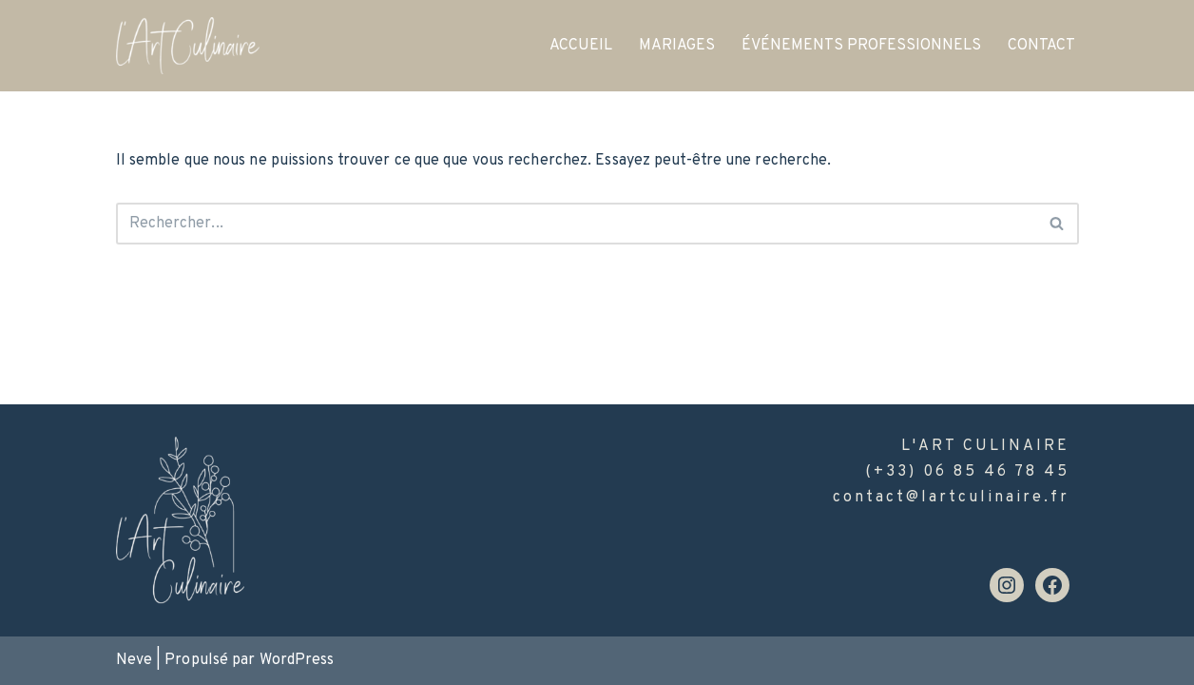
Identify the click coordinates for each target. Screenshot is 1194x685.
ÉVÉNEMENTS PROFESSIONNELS (861, 45)
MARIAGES (677, 45)
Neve (134, 660)
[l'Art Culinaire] (188, 45)
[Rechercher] (576, 224)
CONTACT (1041, 45)
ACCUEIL (580, 45)
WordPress (297, 660)
